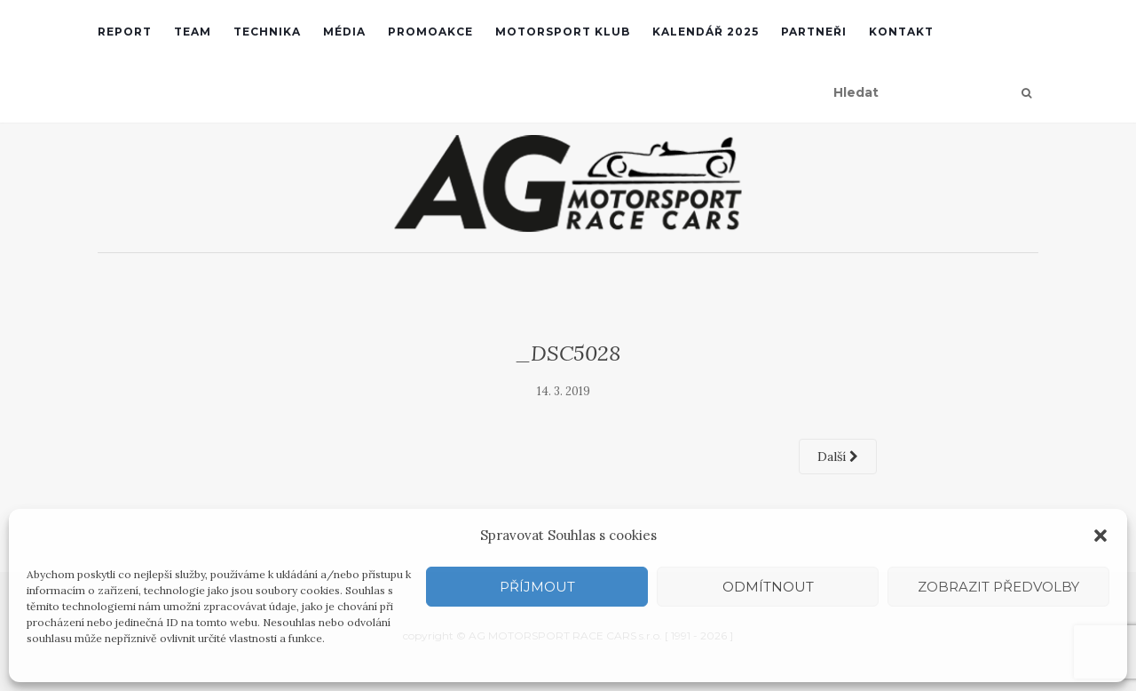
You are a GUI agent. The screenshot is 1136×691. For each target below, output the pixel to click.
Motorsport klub (562, 31)
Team (192, 31)
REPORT (125, 31)
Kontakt (901, 31)
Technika (267, 31)
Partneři (814, 31)
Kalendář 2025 (705, 31)
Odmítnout (768, 586)
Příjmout (537, 586)
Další (837, 457)
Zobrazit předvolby (998, 586)
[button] (1100, 535)
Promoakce (430, 31)
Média (344, 31)
